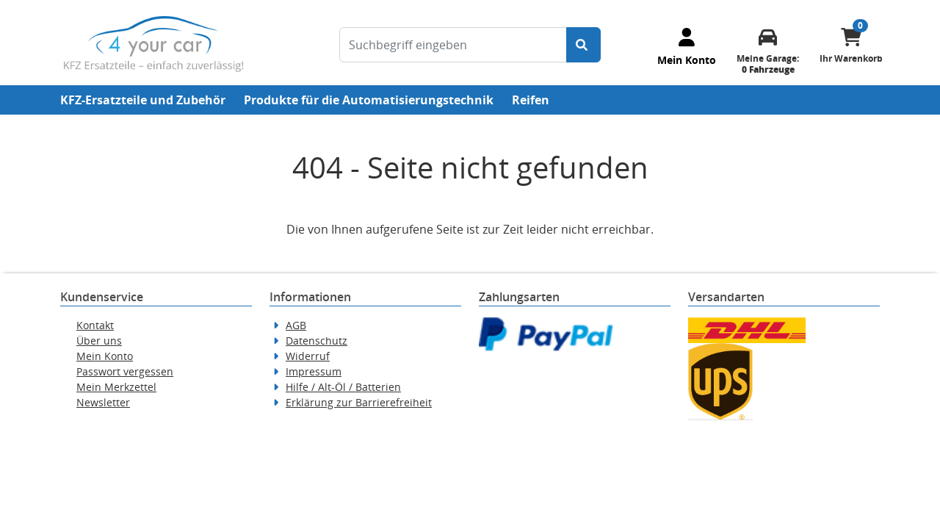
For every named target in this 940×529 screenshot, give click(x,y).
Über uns (99, 341)
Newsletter (103, 402)
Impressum (313, 371)
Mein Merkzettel (116, 387)
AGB (296, 325)
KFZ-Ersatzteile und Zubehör (142, 100)
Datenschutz (316, 341)
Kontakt (95, 325)
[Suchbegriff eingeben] (453, 44)
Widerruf (308, 356)
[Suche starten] (583, 44)
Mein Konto (104, 356)
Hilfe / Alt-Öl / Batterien (343, 387)
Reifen (530, 100)
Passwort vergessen (124, 371)
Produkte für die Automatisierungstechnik (369, 100)
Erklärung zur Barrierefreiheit (359, 402)
